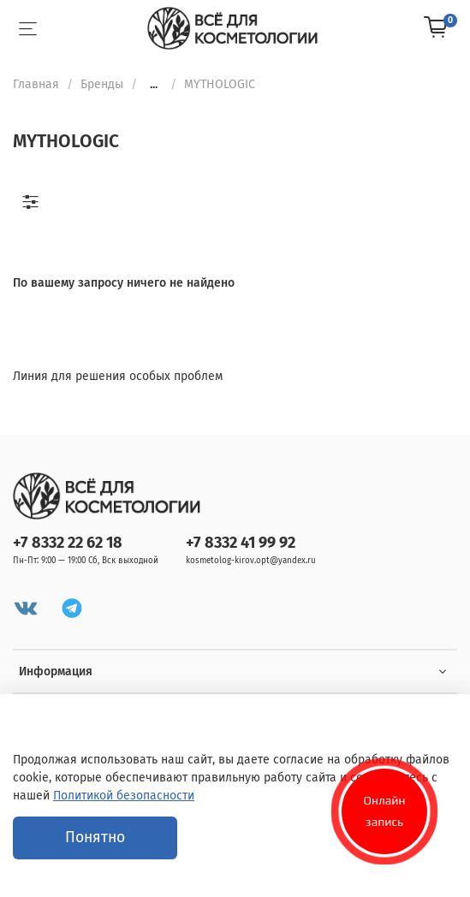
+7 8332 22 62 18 (67, 542)
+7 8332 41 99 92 (240, 542)
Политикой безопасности (123, 795)
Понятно (95, 838)
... (154, 85)
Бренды (101, 84)
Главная (36, 84)
